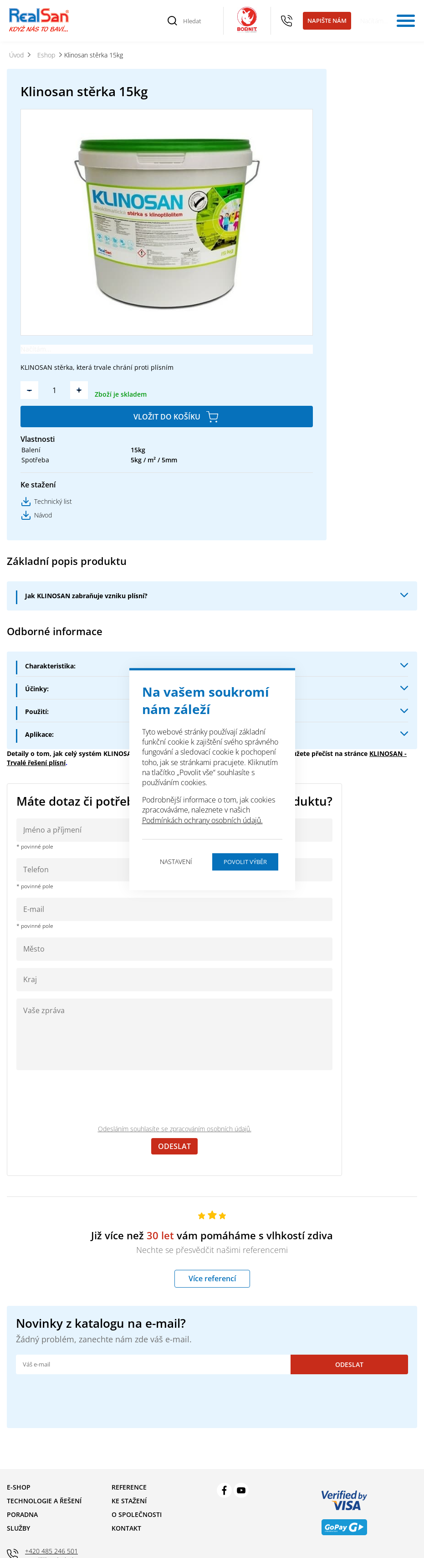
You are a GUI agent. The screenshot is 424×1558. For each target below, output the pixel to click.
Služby (18, 1528)
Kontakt (126, 1528)
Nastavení (176, 861)
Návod (43, 515)
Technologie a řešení (44, 1500)
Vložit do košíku (166, 417)
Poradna (22, 1514)
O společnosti (137, 1514)
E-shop (19, 1487)
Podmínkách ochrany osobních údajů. (202, 820)
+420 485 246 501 (287, 21)
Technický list (53, 501)
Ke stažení (129, 1500)
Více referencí (212, 1278)
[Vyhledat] (173, 21)
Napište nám (327, 20)
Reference (129, 1487)
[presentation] (85, 1097)
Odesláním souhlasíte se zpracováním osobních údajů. (174, 1128)
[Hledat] (198, 21)
